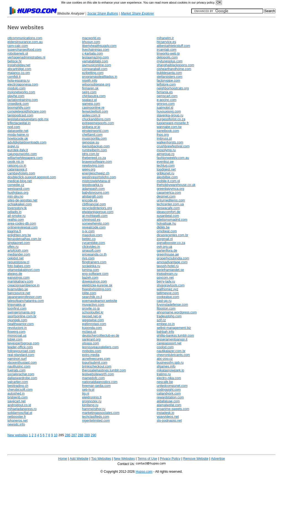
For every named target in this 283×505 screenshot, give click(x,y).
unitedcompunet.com (172, 386)
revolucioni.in (17, 328)
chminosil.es (91, 220)
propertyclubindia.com (173, 258)
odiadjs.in (14, 212)
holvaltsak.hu (166, 223)
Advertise (218, 459)
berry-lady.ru (166, 281)
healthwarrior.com (20, 324)
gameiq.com (91, 104)
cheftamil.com (92, 135)
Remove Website (195, 459)
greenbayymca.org (170, 189)
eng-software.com (95, 274)
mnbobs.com (91, 351)
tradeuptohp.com (169, 316)
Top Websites (101, 459)
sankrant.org (91, 339)
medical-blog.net (19, 181)
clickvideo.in (91, 247)
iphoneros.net (17, 420)
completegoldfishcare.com (26, 111)
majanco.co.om (18, 73)
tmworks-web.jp (168, 53)
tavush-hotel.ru (168, 266)
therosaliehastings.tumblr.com (104, 370)
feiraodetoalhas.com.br (24, 239)
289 (87, 435)
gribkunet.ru (165, 173)
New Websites (124, 459)
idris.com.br (90, 154)
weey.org (88, 169)
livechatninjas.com (95, 50)
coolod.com (165, 347)
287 (74, 435)
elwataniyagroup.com (97, 212)
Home (62, 459)
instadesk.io (165, 413)
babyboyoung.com (95, 193)
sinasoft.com (91, 250)
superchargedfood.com (24, 50)
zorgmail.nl (165, 239)
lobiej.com (14, 339)
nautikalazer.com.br (171, 351)
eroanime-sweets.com (173, 409)
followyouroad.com (21, 351)
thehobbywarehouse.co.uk (176, 185)
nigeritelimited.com (96, 420)
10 (55, 435)
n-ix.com (88, 231)
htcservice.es (166, 42)
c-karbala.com (92, 53)
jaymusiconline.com (96, 65)
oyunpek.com (17, 320)
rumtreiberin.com (94, 150)
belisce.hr (14, 61)
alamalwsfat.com (169, 405)
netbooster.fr (16, 417)
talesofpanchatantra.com (25, 301)
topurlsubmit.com (94, 363)
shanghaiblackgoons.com (175, 65)
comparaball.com (94, 69)
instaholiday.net (18, 65)
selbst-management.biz (174, 328)
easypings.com (18, 278)
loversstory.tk (17, 208)
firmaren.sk (90, 88)
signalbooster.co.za (171, 243)
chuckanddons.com (96, 119)
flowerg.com (16, 332)
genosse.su (90, 142)
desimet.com (166, 196)
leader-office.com (20, 347)
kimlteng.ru (90, 405)
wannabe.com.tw (169, 127)
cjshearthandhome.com (174, 69)
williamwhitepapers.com (25, 158)
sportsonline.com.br (21, 316)
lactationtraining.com (22, 100)
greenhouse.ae (168, 254)
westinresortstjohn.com (99, 177)
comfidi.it (13, 77)
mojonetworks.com (21, 92)
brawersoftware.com (97, 162)
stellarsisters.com (169, 77)
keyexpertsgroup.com (23, 343)
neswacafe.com (168, 208)
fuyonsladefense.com (172, 305)
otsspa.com (90, 343)
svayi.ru (13, 146)
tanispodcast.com (20, 115)
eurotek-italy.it (17, 150)
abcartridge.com (19, 69)
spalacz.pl (89, 100)
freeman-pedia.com (96, 386)
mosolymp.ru (166, 150)
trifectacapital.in (18, 123)
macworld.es (91, 38)
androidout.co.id (19, 405)
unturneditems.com (171, 200)
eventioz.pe (165, 162)
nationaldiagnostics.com (99, 382)
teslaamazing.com (95, 57)
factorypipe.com (168, 81)
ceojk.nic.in (15, 162)
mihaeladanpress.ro (21, 409)
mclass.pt (89, 332)
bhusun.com (91, 42)
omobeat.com (167, 231)
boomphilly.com (18, 108)
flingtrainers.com (94, 262)
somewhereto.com (95, 223)
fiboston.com (166, 308)
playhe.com (15, 96)
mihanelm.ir (165, 38)
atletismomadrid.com (172, 220)
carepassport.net (169, 343)
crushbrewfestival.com (173, 146)
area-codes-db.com (21, 223)
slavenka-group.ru (170, 115)
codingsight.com (169, 390)
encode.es (89, 200)
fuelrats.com (16, 370)
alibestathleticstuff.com (173, 46)
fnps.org (163, 135)
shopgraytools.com (171, 285)
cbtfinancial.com (94, 204)
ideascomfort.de (168, 212)
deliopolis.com (167, 57)
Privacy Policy (170, 459)
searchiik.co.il (92, 297)
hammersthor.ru (93, 409)
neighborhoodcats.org (173, 88)
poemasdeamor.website (99, 301)
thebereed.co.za (94, 158)
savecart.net (16, 401)
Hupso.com (144, 472)
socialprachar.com (20, 374)
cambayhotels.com (21, 173)
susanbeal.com (168, 216)
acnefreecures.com (96, 359)
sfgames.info (166, 366)
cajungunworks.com (22, 154)
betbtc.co (89, 239)
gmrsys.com (166, 104)
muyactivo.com (93, 305)
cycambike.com (93, 243)
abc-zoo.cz (165, 359)
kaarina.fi (14, 231)
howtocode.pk (17, 138)
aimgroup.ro (165, 154)
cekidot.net (15, 258)
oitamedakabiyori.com (23, 270)
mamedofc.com (93, 378)
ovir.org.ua (164, 247)
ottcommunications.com (24, 38)
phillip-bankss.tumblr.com (175, 335)
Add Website (79, 459)
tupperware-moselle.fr (173, 123)
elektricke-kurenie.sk (97, 285)
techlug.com (166, 166)
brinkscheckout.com (96, 366)
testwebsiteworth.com (98, 374)
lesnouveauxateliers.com (100, 347)
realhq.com (15, 220)
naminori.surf (17, 359)
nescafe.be (165, 382)
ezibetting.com (92, 73)
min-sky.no (15, 196)
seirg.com (89, 92)
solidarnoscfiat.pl (19, 413)
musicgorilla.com (94, 138)
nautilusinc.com (18, 366)
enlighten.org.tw (19, 235)
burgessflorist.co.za (171, 119)
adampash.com (93, 189)
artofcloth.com (17, 250)
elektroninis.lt (91, 397)
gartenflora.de (167, 250)
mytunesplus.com (169, 61)
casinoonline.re (93, 108)
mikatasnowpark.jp (170, 370)
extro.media (90, 355)
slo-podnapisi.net (169, 420)
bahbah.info (165, 332)
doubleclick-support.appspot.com (31, 177)
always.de (14, 274)
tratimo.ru (164, 374)
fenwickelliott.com (95, 111)
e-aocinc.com (166, 100)
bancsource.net (18, 293)
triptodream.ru (167, 274)
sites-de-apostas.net (22, 200)
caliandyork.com (169, 393)
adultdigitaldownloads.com (26, 142)
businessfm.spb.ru (170, 363)
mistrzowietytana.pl (96, 181)
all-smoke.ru (16, 216)
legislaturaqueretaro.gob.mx (28, 119)
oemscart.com (167, 96)
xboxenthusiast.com (22, 363)
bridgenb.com (17, 397)
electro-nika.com (169, 378)
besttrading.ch (17, 386)
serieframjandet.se (170, 270)
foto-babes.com (18, 266)
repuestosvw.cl (18, 262)
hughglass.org (17, 193)
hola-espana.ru (18, 81)
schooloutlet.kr (92, 312)
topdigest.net (166, 169)
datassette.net (17, 131)
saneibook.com (168, 131)
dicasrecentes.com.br (172, 235)
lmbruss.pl (164, 138)
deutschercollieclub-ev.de (100, 335)
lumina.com (90, 270)
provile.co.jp (91, 308)
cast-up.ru (164, 301)
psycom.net (165, 278)
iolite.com (89, 293)
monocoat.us (17, 335)
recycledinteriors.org (97, 208)
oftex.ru (13, 247)
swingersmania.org (21, 312)
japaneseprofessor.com (24, 297)
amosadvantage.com (172, 262)
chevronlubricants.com (173, 355)
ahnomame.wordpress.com (177, 312)
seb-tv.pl (88, 390)
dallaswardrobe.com (22, 378)
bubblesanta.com (169, 73)
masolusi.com (92, 235)
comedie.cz (15, 185)
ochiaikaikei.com (19, 204)
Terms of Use (147, 459)
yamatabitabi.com (95, 61)
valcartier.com (17, 382)
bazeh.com (90, 278)
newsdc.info (16, 424)
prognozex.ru (91, 401)
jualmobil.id (165, 108)
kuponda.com (92, 328)
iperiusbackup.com (96, 146)
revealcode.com (94, 227)
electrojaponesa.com (22, 84)
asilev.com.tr (91, 115)
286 (67, 435)
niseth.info (89, 81)
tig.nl (85, 393)
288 (80, 435)
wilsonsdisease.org (96, 84)
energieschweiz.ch (95, 173)
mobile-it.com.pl (168, 181)
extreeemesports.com (98, 123)
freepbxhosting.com (96, 289)
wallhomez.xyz (167, 289)
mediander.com (18, 254)
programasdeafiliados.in (99, 77)
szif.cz (161, 320)
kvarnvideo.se (17, 289)
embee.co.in (166, 324)
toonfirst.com (17, 308)
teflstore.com (166, 84)
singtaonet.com (18, 243)
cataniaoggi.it (17, 169)
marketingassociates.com (100, 413)
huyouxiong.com (169, 111)
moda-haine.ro (18, 135)
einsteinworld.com (95, 131)
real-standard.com (20, 355)
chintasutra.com (94, 96)
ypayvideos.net (168, 417)
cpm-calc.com (17, 46)
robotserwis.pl (17, 53)
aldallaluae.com (168, 401)
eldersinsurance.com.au (25, 42)
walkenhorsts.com (170, 142)
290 (93, 435)
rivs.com (88, 258)
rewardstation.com (170, 397)
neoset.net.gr (91, 316)
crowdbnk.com (18, 104)
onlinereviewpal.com (22, 227)
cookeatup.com (168, 297)
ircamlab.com (166, 50)
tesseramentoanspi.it (172, 339)
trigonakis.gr (16, 305)
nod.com (13, 127)
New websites (17, 435)
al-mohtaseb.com (95, 216)
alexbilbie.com (167, 177)
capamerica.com (169, 193)
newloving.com (93, 166)
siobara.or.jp (91, 127)
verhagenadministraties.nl (26, 57)
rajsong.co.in (16, 166)
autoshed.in (16, 393)
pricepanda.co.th (94, 254)
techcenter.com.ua (170, 204)
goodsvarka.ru (92, 185)
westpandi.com (18, 189)
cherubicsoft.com (20, 390)
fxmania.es (165, 92)
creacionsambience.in (23, 285)
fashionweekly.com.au (173, 158)
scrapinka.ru (91, 266)
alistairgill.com (92, 196)
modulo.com (16, 88)
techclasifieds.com (95, 417)
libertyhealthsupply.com (99, 46)
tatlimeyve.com (168, 293)
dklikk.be (163, 227)
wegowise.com (93, 320)
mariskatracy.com (20, 281)
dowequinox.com (94, 281)
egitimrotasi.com (94, 324)
